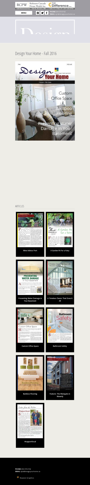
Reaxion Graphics (27, 478)
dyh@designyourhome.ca (65, 14)
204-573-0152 (61, 12)
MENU (23, 13)
